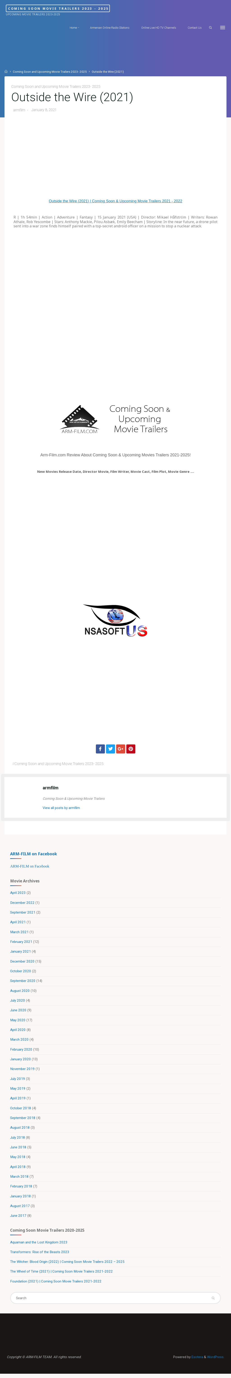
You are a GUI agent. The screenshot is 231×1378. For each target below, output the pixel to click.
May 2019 (18, 1091)
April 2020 (18, 1032)
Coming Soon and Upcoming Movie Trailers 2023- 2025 (50, 71)
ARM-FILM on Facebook (33, 855)
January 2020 (20, 1062)
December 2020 (22, 963)
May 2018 (18, 1160)
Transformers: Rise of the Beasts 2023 (39, 1255)
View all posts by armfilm (61, 808)
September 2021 (23, 914)
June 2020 (18, 1012)
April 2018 (18, 1170)
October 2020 (20, 973)
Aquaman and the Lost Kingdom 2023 (39, 1246)
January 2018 (20, 1199)
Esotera (196, 1361)
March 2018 (19, 1179)
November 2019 (22, 1071)
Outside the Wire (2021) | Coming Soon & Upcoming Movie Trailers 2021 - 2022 (115, 201)
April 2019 (18, 1101)
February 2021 (21, 944)
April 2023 (18, 894)
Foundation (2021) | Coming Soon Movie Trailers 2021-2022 (56, 1285)
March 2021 (19, 934)
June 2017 (18, 1219)
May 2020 (18, 1022)
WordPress (215, 1361)
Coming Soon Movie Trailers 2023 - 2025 (73, 8)
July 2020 (17, 1002)
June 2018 (18, 1150)
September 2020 (23, 983)
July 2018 (17, 1140)
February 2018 (21, 1189)
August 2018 (20, 1130)
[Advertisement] (115, 157)
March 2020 (19, 1042)
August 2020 (20, 993)
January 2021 (20, 953)
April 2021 (18, 924)
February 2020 (21, 1052)
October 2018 (20, 1111)
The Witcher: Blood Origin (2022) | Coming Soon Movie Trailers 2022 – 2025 (67, 1265)
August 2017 (20, 1209)
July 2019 (17, 1081)
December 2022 (22, 904)
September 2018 (23, 1121)
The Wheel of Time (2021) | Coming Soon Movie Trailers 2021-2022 (61, 1275)
